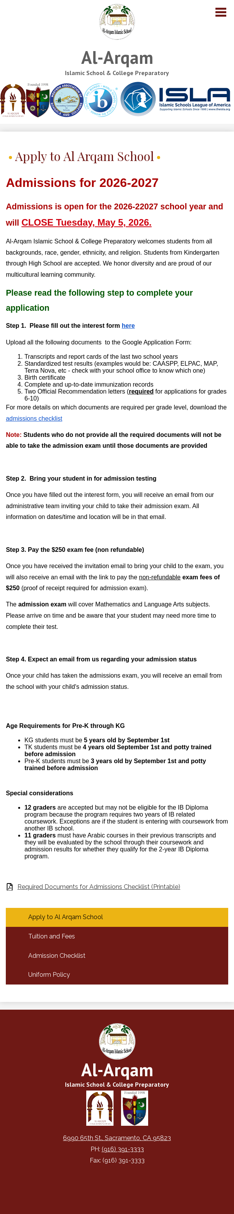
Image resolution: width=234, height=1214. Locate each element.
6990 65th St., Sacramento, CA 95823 (117, 1138)
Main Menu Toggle (220, 12)
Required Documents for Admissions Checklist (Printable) (98, 886)
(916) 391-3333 (123, 1149)
